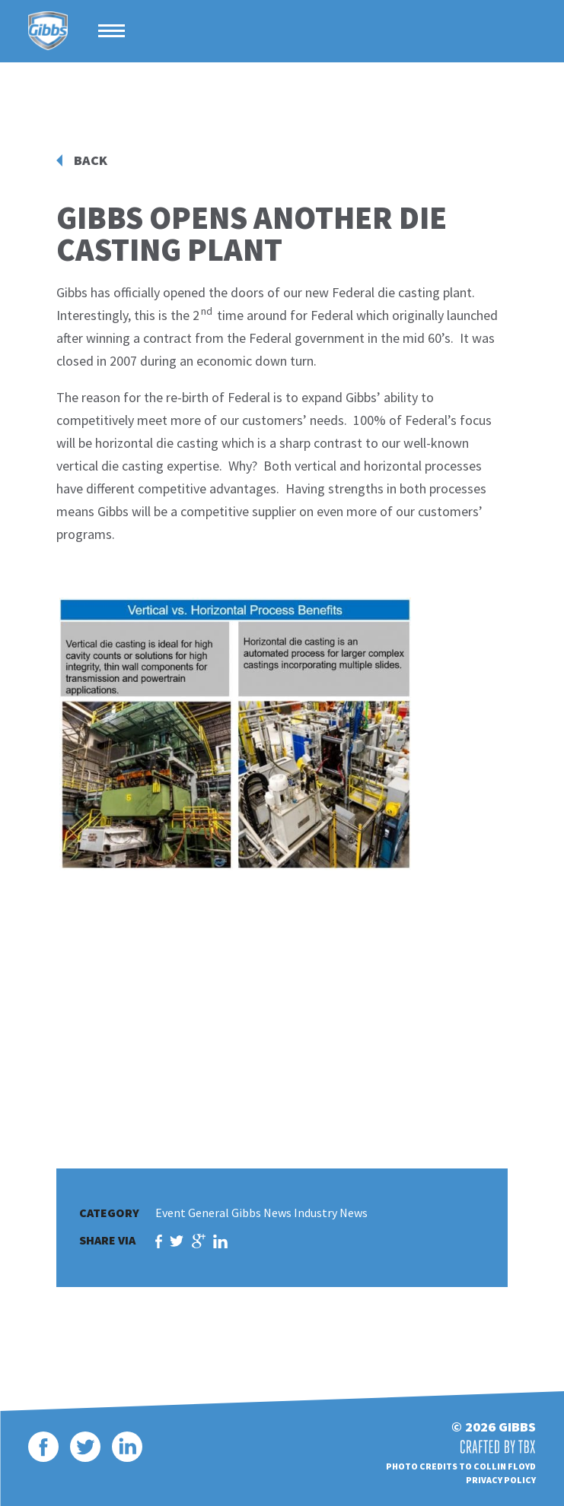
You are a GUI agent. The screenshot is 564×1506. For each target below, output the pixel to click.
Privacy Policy (501, 1479)
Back (90, 160)
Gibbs (48, 31)
